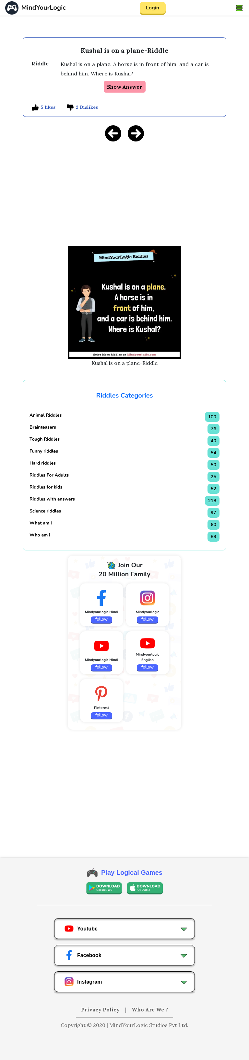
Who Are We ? (150, 1009)
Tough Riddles (45, 439)
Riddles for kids (46, 487)
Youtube (81, 928)
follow (101, 619)
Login (152, 7)
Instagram (83, 982)
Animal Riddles (46, 415)
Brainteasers (43, 427)
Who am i (40, 535)
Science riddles (45, 511)
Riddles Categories (124, 395)
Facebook (82, 955)
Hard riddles (43, 463)
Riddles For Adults (49, 475)
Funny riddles (44, 451)
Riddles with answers (52, 499)
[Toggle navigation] (239, 8)
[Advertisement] (124, 192)
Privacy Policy (101, 1009)
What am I (41, 523)
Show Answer (124, 87)
